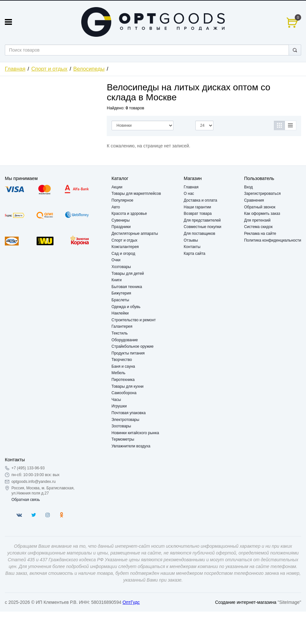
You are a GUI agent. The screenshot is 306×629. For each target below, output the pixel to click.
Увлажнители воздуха (131, 446)
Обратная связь (25, 499)
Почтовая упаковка (129, 413)
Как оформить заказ (262, 213)
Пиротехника (123, 379)
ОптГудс (131, 602)
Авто (116, 207)
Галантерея (122, 326)
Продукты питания (128, 353)
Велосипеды (88, 69)
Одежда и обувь (126, 307)
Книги (117, 280)
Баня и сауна (123, 366)
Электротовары (125, 419)
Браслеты (120, 300)
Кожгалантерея (125, 247)
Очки (116, 260)
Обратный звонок (259, 207)
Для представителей (202, 220)
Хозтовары (121, 267)
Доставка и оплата (200, 200)
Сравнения (254, 200)
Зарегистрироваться (262, 193)
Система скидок (258, 227)
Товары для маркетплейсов (136, 193)
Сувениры (121, 220)
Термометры (123, 439)
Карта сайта (194, 253)
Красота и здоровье (129, 213)
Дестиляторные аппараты (135, 233)
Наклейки (120, 313)
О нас (189, 193)
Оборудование (125, 340)
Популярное (122, 200)
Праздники (121, 227)
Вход (248, 187)
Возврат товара (198, 213)
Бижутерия (121, 293)
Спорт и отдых (49, 69)
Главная (15, 69)
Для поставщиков (199, 233)
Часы (116, 399)
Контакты (192, 247)
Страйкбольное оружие (132, 346)
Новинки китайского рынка (135, 433)
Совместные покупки (202, 227)
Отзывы (191, 240)
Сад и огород (123, 253)
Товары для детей (128, 273)
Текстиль (120, 333)
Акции (117, 187)
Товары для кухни (127, 386)
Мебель (118, 373)
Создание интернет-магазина (245, 602)
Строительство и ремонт (134, 320)
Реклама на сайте (260, 233)
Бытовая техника (127, 287)
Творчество (122, 359)
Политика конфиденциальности (272, 240)
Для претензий (257, 220)
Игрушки (119, 406)
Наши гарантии (197, 207)
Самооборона (124, 393)
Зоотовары (121, 426)
